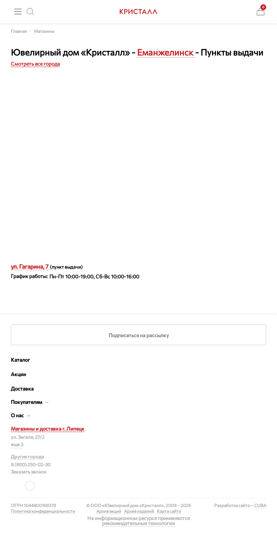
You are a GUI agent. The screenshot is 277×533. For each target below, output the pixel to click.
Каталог (20, 360)
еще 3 (17, 444)
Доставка (22, 389)
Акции (18, 374)
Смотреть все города (35, 64)
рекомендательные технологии (138, 523)
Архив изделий (139, 511)
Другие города (27, 456)
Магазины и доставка (47, 429)
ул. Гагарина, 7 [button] (30, 266)
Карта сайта (169, 511)
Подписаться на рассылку (139, 335)
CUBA (260, 505)
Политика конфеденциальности (43, 511)
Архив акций (108, 511)
